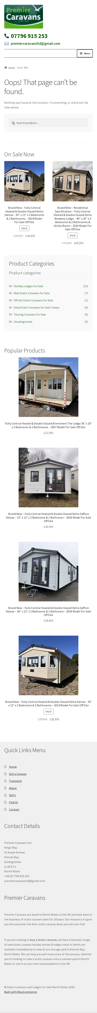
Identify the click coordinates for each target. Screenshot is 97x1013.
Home (11, 67)
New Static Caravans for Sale (32, 293)
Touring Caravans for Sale (30, 314)
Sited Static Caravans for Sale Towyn (36, 307)
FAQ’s (12, 795)
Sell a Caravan (18, 774)
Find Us (13, 802)
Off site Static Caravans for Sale (33, 300)
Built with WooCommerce (20, 992)
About (13, 788)
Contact (14, 809)
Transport (15, 781)
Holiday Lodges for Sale (28, 286)
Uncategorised (23, 321)
